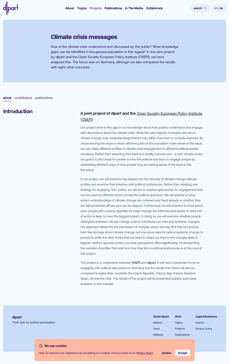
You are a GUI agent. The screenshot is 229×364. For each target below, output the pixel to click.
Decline (166, 353)
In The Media (134, 8)
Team (156, 328)
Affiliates (158, 334)
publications (44, 97)
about (7, 97)
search (200, 8)
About (69, 8)
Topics (82, 8)
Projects (96, 8)
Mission (157, 322)
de (221, 8)
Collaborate (154, 8)
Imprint (200, 322)
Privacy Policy (204, 328)
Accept (182, 353)
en (216, 8)
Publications (113, 8)
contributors (23, 97)
